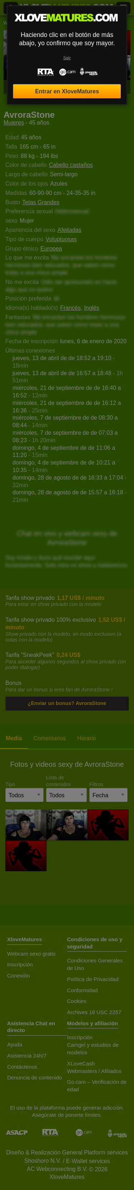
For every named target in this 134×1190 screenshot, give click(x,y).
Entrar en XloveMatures (67, 91)
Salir (67, 58)
